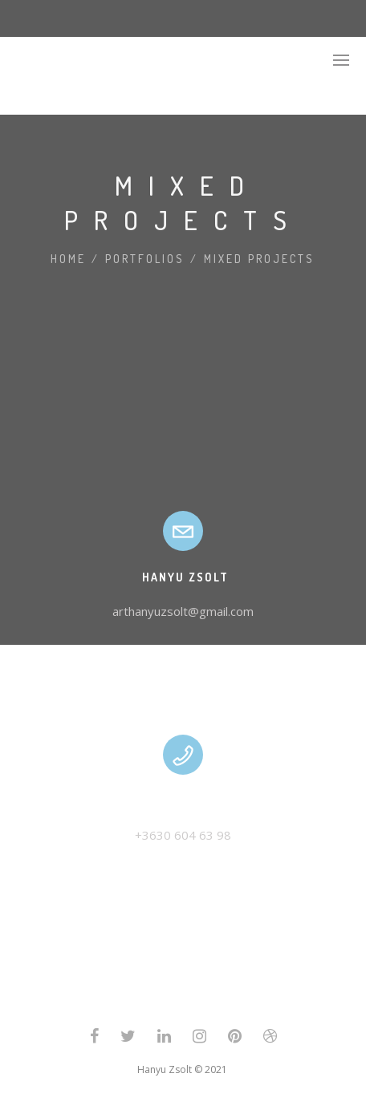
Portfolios (145, 258)
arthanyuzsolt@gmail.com (183, 611)
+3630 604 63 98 (183, 835)
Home (68, 258)
